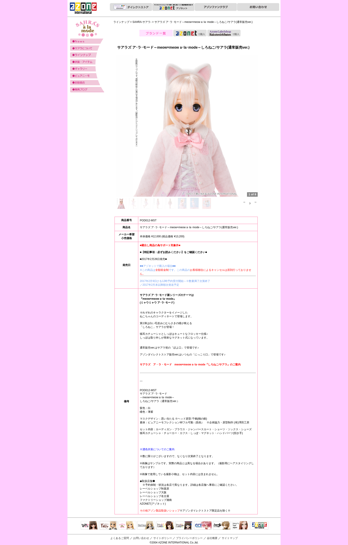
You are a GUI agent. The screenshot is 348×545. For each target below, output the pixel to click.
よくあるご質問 (119, 538)
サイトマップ (230, 538)
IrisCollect (165, 525)
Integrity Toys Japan (240, 525)
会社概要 (212, 538)
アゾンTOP (259, 525)
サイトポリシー (162, 538)
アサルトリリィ (222, 525)
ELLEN (184, 525)
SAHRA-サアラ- (141, 22)
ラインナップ (121, 22)
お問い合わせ (141, 538)
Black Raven (146, 525)
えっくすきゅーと (90, 525)
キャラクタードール (203, 525)
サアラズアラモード (127, 525)
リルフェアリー (108, 525)
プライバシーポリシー (189, 538)
